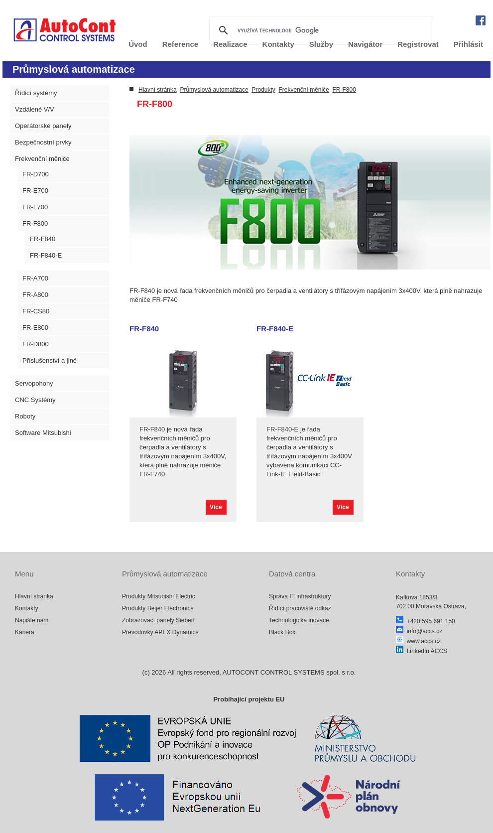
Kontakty (26, 608)
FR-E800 (35, 327)
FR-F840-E (46, 255)
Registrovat (418, 44)
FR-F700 (35, 207)
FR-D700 (35, 174)
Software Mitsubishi (43, 432)
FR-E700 (35, 190)
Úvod (137, 44)
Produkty (263, 89)
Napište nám (31, 620)
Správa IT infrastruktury (300, 596)
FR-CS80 (35, 311)
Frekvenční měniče (42, 158)
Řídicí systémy (36, 93)
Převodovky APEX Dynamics (160, 632)
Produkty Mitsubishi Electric (158, 596)
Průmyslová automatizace (214, 89)
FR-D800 (35, 344)
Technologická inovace (299, 620)
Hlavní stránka (157, 89)
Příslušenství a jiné (49, 360)
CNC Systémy (35, 400)
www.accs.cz (418, 641)
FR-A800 (35, 294)
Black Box (282, 632)
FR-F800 (35, 223)
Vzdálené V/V (34, 109)
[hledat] (320, 30)
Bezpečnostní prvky (43, 142)
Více (216, 507)
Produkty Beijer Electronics (157, 608)
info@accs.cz (419, 631)
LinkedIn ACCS (421, 651)
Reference (180, 44)
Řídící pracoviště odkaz (300, 608)
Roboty (25, 416)
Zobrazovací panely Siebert (158, 620)
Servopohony (34, 383)
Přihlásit (468, 44)
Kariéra (24, 632)
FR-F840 (42, 239)
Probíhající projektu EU (248, 699)
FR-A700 (35, 278)
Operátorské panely (43, 126)
